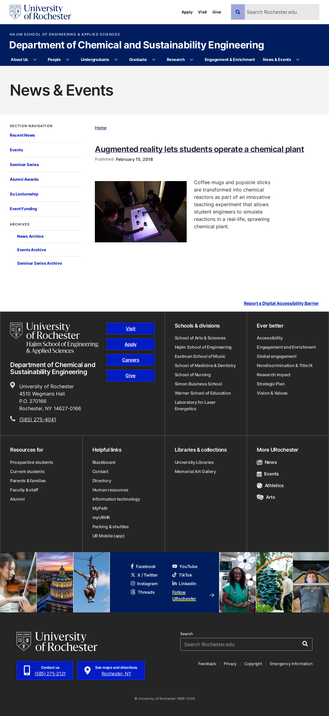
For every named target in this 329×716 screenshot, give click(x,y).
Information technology (116, 499)
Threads (143, 592)
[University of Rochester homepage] (40, 12)
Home (101, 128)
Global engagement (276, 356)
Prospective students (31, 462)
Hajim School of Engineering (203, 347)
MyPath (100, 508)
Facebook (143, 566)
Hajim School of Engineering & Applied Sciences (65, 34)
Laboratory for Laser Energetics (195, 405)
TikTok (182, 575)
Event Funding (23, 208)
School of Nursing (193, 374)
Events (16, 150)
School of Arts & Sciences (200, 338)
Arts (266, 497)
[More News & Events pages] (298, 60)
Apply (187, 12)
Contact (100, 471)
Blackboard (103, 462)
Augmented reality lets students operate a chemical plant (199, 148)
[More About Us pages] (35, 60)
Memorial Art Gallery (195, 471)
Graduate (138, 59)
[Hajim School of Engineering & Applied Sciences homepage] (54, 338)
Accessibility (269, 338)
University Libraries (194, 462)
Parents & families (28, 480)
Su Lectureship (24, 194)
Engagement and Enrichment (286, 347)
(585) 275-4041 (37, 419)
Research (176, 59)
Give (216, 12)
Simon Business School (198, 384)
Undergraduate (95, 59)
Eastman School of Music (200, 356)
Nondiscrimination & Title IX (284, 365)
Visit (202, 12)
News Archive (30, 236)
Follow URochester (193, 595)
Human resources (110, 490)
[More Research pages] (192, 60)
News (267, 462)
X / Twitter (144, 575)
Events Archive (31, 249)
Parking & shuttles (110, 526)
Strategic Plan (271, 384)
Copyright (253, 663)
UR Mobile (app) (108, 536)
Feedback (207, 663)
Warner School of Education (203, 393)
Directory (101, 480)
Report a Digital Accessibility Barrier (281, 303)
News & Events (277, 59)
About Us (19, 59)
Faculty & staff (24, 490)
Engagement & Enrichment (230, 59)
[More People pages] (68, 60)
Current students (27, 471)
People (54, 59)
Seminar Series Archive (39, 263)
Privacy (230, 663)
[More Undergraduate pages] (116, 60)
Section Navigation (31, 126)
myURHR (101, 517)
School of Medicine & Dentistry (205, 365)
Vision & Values (272, 393)
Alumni (17, 499)
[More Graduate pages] (154, 60)
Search (186, 634)
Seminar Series (24, 164)
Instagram (144, 583)
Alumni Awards (24, 179)
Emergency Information (291, 663)
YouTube (184, 566)
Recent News (22, 135)
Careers (130, 360)
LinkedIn (184, 583)
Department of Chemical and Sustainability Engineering (136, 45)
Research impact (273, 374)
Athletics (270, 485)
